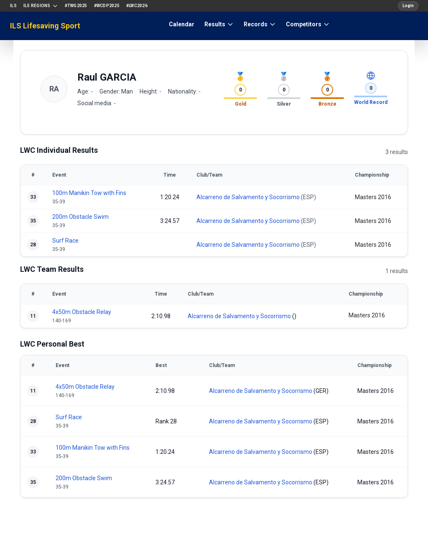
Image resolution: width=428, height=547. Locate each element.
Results (219, 24)
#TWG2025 (76, 5)
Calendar (181, 24)
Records (260, 24)
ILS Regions (40, 6)
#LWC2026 (137, 5)
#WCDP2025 (107, 5)
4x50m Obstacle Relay (81, 312)
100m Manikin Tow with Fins (89, 193)
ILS (13, 5)
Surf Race (65, 240)
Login (408, 5)
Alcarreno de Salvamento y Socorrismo (248, 197)
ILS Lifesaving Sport (45, 25)
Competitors (308, 24)
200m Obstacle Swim (80, 216)
